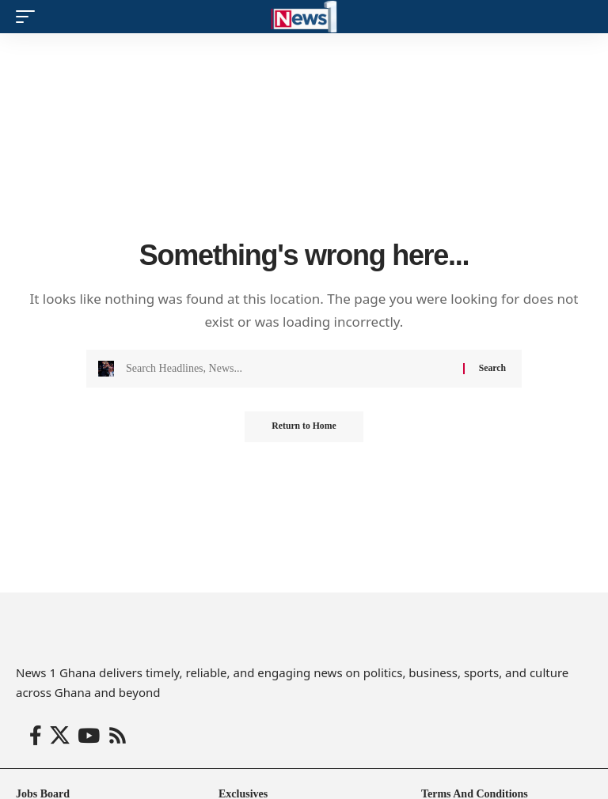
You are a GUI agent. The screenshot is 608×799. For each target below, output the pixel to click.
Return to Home (303, 427)
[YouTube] (89, 736)
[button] (29, 16)
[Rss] (117, 736)
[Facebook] (35, 736)
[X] (60, 736)
